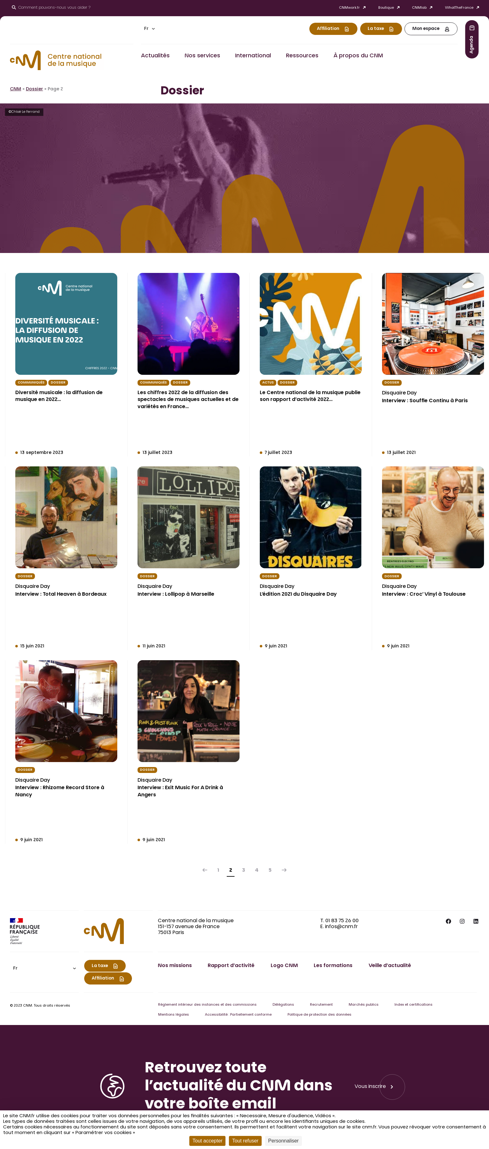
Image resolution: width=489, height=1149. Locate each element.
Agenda (472, 44)
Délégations (283, 1005)
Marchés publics (364, 1005)
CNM (15, 89)
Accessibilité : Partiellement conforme (238, 1015)
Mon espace (425, 29)
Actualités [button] (155, 56)
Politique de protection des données (319, 1015)
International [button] (253, 56)
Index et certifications (414, 1005)
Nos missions (175, 965)
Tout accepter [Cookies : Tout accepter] (207, 1140)
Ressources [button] (302, 56)
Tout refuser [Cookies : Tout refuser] (245, 1140)
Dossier (34, 89)
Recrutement (321, 1005)
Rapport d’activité (231, 965)
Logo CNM (284, 965)
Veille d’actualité (390, 965)
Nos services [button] (202, 56)
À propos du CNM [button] (358, 56)
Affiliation (328, 29)
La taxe (376, 29)
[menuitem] (149, 29)
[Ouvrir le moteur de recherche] (51, 8)
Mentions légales (173, 1015)
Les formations (333, 965)
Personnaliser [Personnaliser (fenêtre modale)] (283, 1140)
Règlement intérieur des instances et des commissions (207, 1005)
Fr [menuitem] (146, 29)
